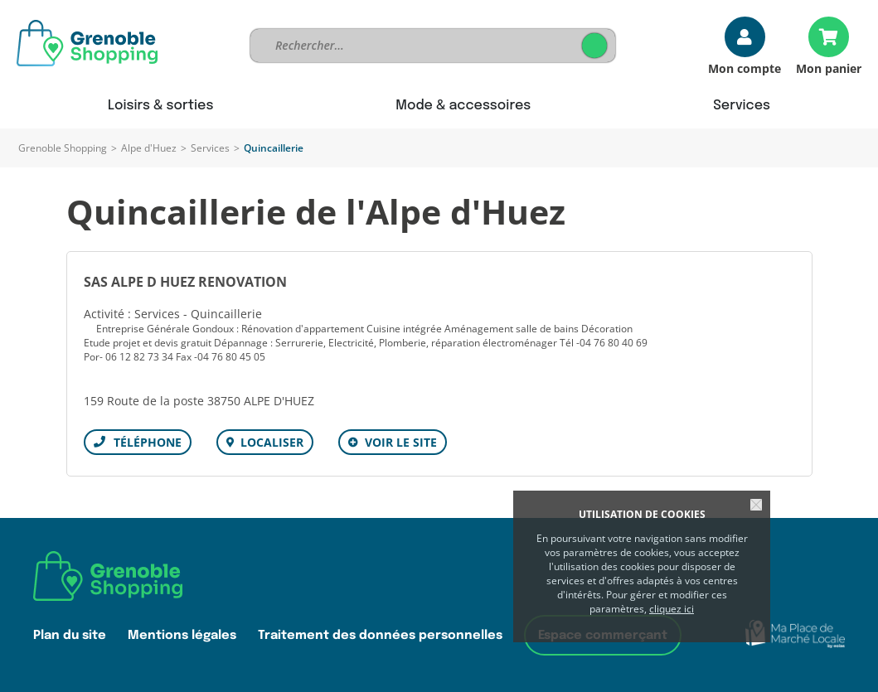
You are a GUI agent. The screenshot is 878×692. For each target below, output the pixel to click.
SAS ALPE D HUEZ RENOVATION (185, 282)
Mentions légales (182, 635)
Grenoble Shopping (62, 148)
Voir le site (401, 442)
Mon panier (828, 67)
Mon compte (744, 67)
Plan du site (69, 635)
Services (210, 148)
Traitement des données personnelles (380, 635)
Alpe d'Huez (149, 148)
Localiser (271, 442)
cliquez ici (671, 609)
